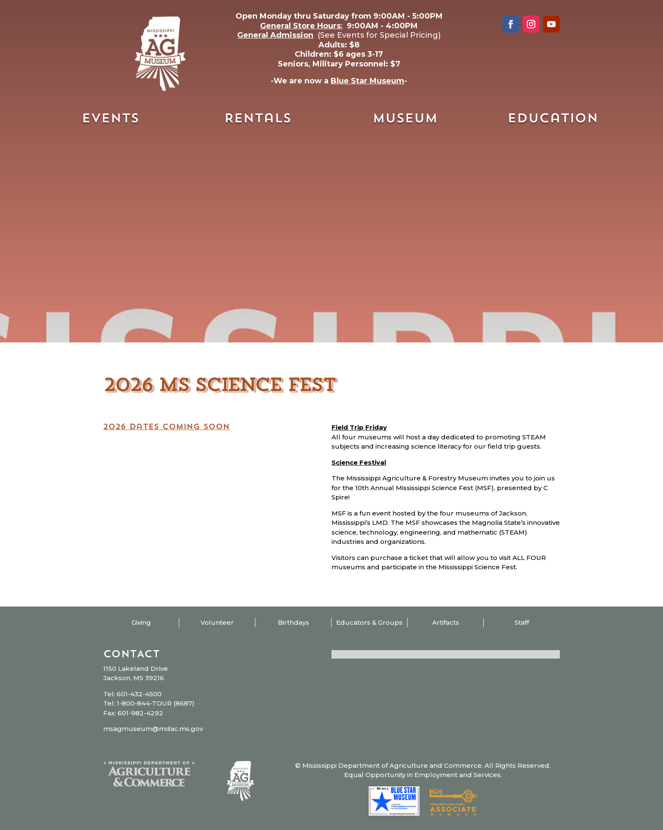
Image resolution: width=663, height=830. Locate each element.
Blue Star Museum (367, 80)
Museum (405, 119)
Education (552, 119)
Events (110, 119)
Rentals (257, 119)
